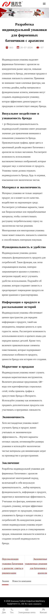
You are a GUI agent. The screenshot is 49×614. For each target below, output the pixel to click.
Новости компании (21, 581)
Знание (5, 581)
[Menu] (44, 4)
